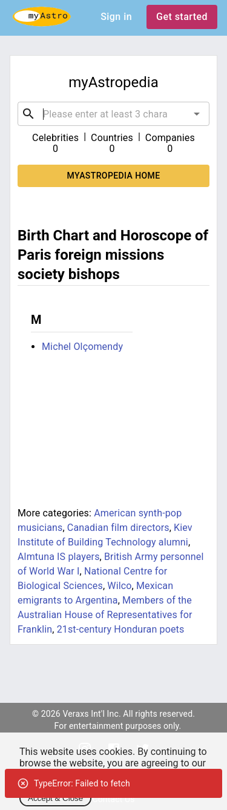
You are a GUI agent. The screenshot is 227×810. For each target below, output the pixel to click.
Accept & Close (55, 798)
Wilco (119, 585)
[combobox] (113, 114)
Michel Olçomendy (82, 346)
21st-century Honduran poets (121, 629)
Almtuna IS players (59, 556)
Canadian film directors (118, 527)
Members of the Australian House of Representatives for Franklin (105, 614)
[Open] (196, 113)
